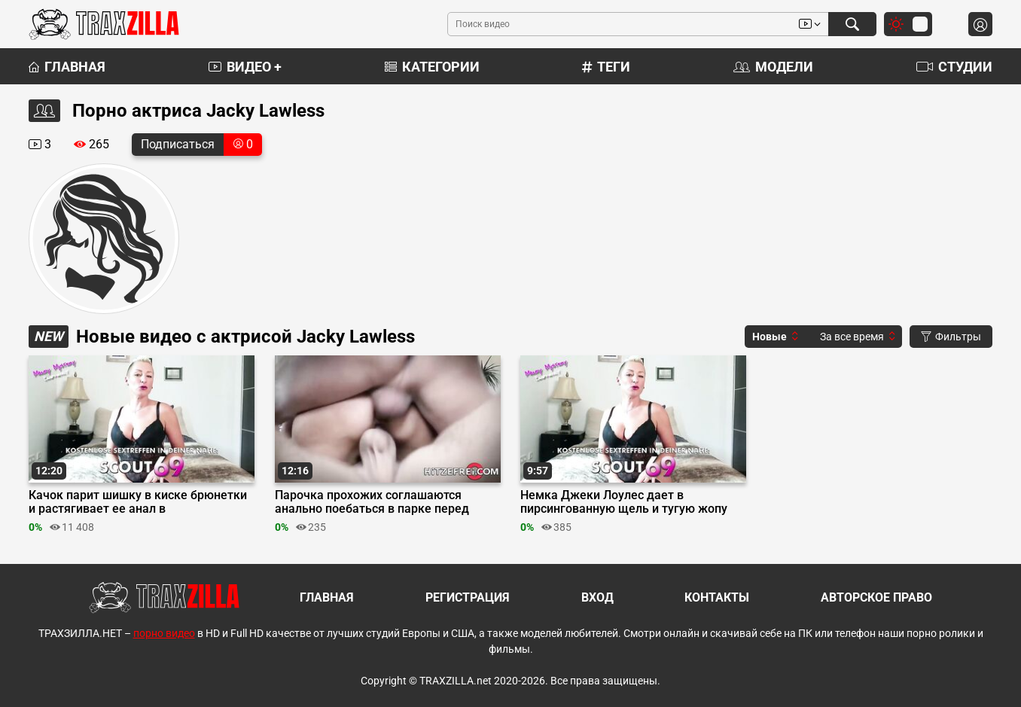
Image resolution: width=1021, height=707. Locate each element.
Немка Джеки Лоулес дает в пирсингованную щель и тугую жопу (623, 502)
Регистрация (467, 597)
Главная (67, 67)
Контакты (716, 597)
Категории (432, 67)
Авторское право (876, 597)
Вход (597, 597)
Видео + (245, 67)
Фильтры (951, 337)
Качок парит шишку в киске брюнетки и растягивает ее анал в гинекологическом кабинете (138, 502)
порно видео (164, 633)
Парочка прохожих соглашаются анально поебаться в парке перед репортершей (372, 502)
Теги (606, 67)
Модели (773, 67)
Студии (954, 67)
